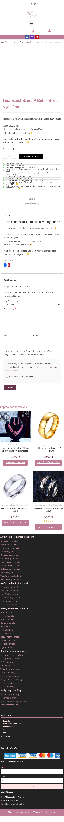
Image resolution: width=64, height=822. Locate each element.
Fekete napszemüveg (9, 694)
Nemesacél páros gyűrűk (44, 445)
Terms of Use (12, 370)
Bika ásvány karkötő (9, 544)
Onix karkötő (6, 633)
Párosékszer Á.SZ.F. (10, 727)
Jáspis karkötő (6, 626)
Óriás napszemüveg (9, 704)
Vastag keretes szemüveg (11, 658)
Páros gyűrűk (57, 445)
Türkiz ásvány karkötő (10, 601)
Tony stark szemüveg (9, 669)
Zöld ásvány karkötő (9, 594)
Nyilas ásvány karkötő (10, 569)
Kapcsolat (6, 721)
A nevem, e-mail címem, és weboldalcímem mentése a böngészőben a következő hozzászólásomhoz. (28, 353)
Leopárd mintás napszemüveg (13, 701)
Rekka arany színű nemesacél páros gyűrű (48, 449)
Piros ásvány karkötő (9, 590)
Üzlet (13, 42)
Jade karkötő (6, 612)
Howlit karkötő (7, 619)
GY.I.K (5, 729)
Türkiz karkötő (6, 629)
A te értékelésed (12, 301)
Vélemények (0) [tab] (32, 203)
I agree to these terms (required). (21, 376)
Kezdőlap (4, 42)
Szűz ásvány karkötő (9, 558)
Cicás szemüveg (7, 686)
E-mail (36, 335)
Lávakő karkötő (7, 615)
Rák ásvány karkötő (9, 551)
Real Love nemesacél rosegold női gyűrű (48, 509)
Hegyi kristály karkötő (10, 636)
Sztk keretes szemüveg (10, 676)
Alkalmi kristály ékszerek (15, 445)
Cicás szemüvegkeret (9, 662)
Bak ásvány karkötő (9, 572)
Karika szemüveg (7, 672)
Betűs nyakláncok (24, 42)
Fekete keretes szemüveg (11, 655)
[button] (31, 23)
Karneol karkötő (7, 640)
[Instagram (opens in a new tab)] (34, 4)
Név (6, 335)
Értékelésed (10, 309)
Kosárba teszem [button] (15, 462)
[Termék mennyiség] (9, 156)
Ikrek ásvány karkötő (9, 548)
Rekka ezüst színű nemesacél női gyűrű (15, 509)
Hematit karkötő (7, 622)
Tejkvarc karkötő (7, 647)
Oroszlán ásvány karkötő (11, 555)
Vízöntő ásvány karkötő (10, 575)
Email (3, 776)
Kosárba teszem (31, 157)
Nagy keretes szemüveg (11, 679)
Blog (5, 732)
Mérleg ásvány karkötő (10, 562)
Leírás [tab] (32, 199)
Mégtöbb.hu (50, 812)
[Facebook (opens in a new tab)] (29, 4)
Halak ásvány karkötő (10, 579)
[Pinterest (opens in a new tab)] (31, 4)
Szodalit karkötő (7, 643)
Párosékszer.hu (21, 812)
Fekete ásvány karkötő (10, 597)
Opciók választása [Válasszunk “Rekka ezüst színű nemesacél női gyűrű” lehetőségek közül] (15, 522)
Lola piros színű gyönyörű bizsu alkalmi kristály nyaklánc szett (15, 449)
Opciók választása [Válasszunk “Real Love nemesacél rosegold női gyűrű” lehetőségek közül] (48, 527)
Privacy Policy (48, 367)
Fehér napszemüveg (9, 697)
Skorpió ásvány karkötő (10, 565)
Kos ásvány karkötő (9, 541)
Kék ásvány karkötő (9, 587)
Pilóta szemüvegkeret (10, 683)
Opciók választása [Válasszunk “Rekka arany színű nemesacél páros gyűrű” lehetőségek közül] (48, 462)
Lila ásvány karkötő (9, 604)
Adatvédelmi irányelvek (12, 724)
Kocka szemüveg (7, 665)
